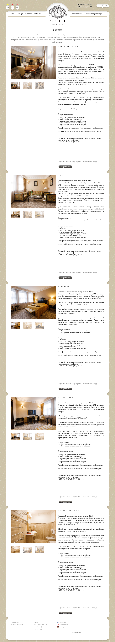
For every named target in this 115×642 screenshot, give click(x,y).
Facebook (63, 622)
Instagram (63, 627)
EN (17, 6)
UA (8, 6)
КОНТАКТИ (102, 6)
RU (13, 6)
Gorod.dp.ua (64, 625)
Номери (57, 30)
